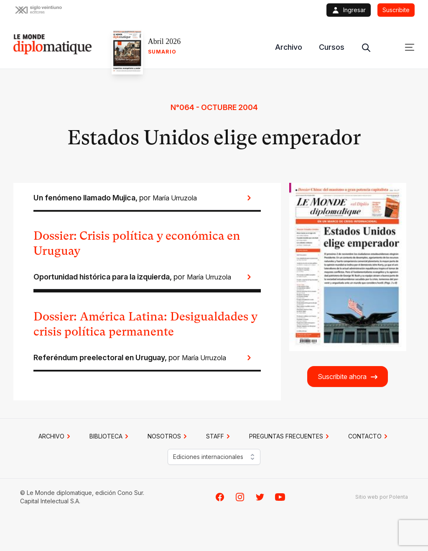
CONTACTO (369, 436)
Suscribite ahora (348, 376)
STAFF (219, 436)
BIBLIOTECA (110, 436)
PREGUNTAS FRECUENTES (290, 436)
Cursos (331, 47)
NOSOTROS (168, 436)
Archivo (288, 47)
